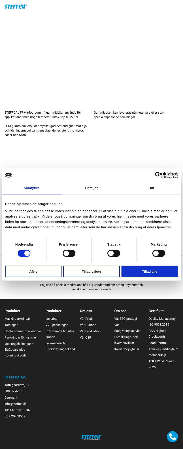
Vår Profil (86, 319)
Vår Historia (88, 325)
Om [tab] (151, 188)
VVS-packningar (56, 325)
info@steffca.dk (15, 404)
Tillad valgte (91, 271)
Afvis (33, 271)
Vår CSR (85, 337)
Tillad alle (149, 271)
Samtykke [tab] (32, 188)
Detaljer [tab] (91, 188)
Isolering (51, 319)
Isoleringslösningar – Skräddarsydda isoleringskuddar (19, 350)
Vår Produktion (90, 331)
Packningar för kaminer (20, 337)
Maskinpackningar (17, 319)
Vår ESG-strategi (125, 319)
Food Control (157, 343)
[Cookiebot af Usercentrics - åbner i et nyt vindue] (158, 175)
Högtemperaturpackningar (22, 331)
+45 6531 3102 (20, 410)
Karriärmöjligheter (126, 349)
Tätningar (11, 325)
